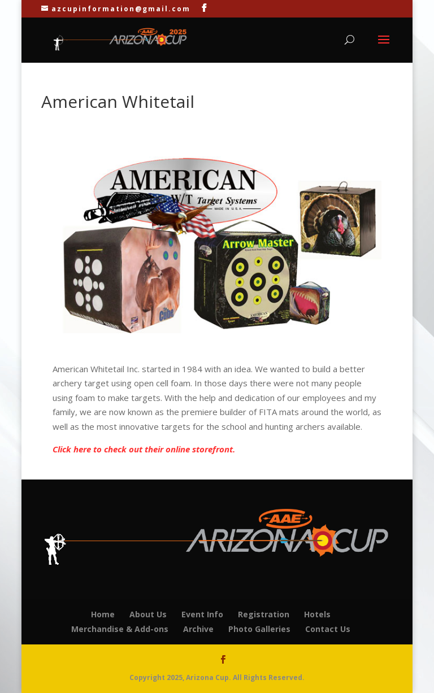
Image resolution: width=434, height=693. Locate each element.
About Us (148, 614)
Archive (198, 629)
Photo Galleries (259, 629)
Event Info (202, 614)
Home (103, 614)
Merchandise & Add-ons (119, 629)
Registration (263, 614)
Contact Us (327, 629)
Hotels (317, 614)
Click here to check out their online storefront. (144, 449)
